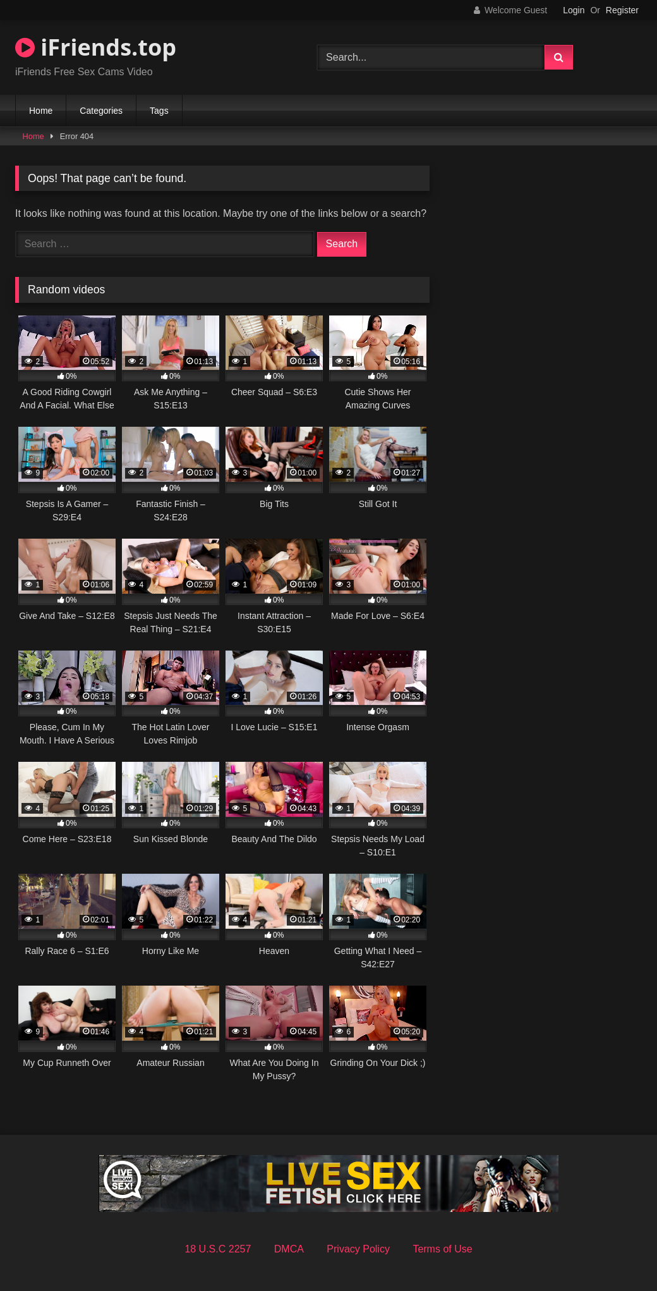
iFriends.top (95, 47)
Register (622, 10)
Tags (159, 111)
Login (573, 10)
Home (40, 111)
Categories (101, 111)
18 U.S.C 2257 (217, 1249)
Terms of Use (442, 1249)
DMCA (289, 1249)
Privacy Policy (358, 1249)
